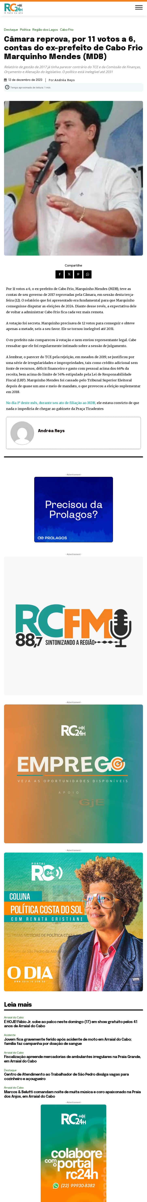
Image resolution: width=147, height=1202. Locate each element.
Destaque (12, 29)
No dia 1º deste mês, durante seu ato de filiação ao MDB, (51, 403)
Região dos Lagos (46, 29)
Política (26, 29)
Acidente (10, 1035)
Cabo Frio (68, 29)
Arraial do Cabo (13, 1017)
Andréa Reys (64, 80)
